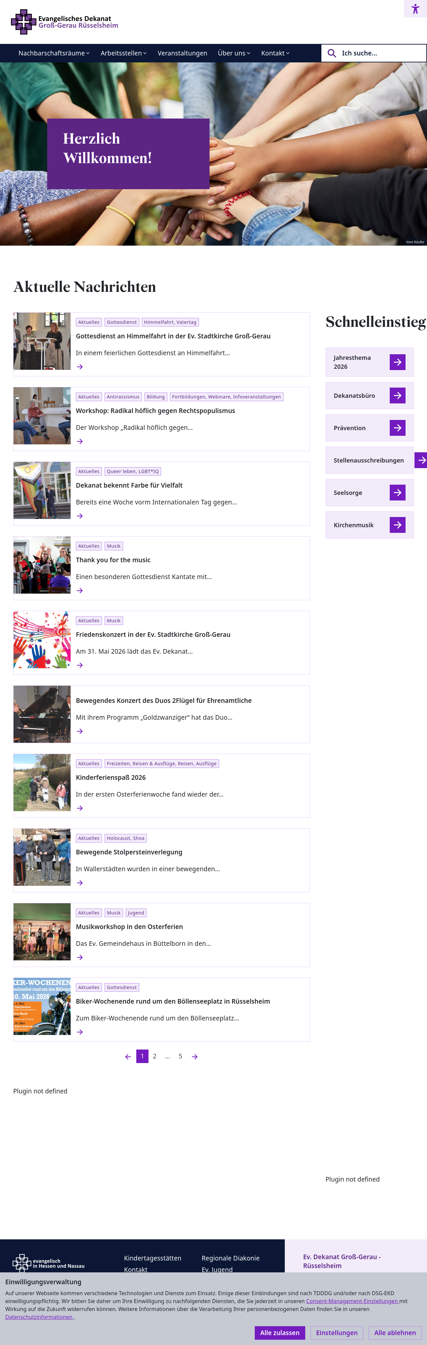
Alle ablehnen (395, 1332)
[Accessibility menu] (415, 8)
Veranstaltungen (182, 53)
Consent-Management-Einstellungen (352, 1301)
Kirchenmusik (354, 525)
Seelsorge (348, 493)
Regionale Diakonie (230, 1258)
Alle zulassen (280, 1332)
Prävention (350, 428)
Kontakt (273, 53)
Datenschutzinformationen (39, 1317)
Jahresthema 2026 (352, 362)
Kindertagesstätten (152, 1258)
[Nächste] (194, 1056)
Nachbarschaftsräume (51, 53)
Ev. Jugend (217, 1269)
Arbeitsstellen (121, 53)
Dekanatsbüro (354, 395)
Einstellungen (337, 1332)
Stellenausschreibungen (369, 460)
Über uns (232, 53)
